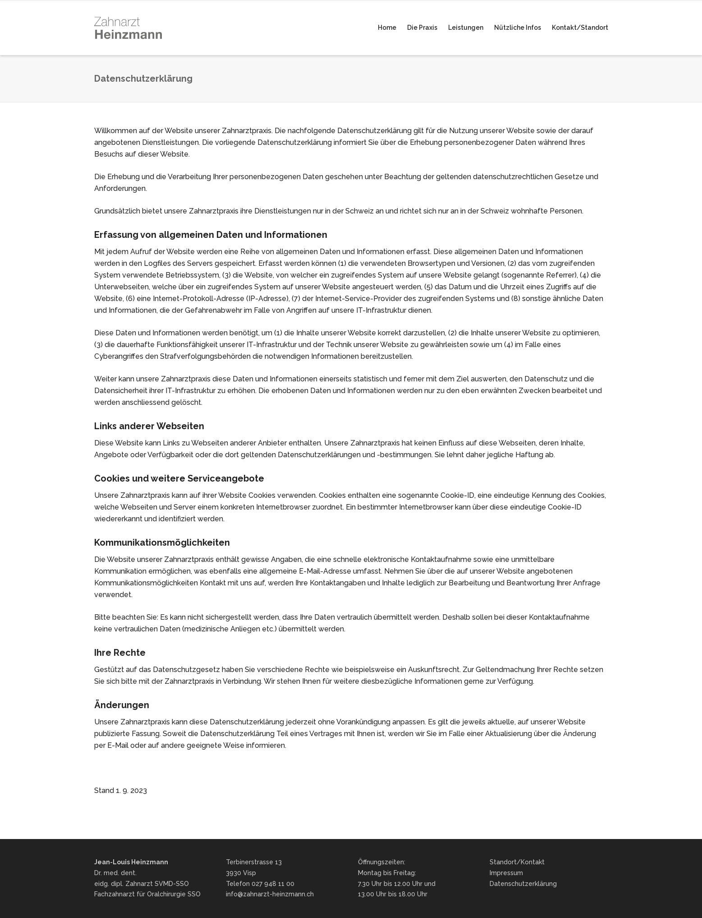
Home (387, 27)
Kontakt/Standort (580, 27)
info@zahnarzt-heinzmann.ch (270, 894)
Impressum (506, 872)
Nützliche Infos (517, 27)
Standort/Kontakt (517, 862)
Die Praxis (422, 27)
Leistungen (465, 27)
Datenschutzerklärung (523, 883)
